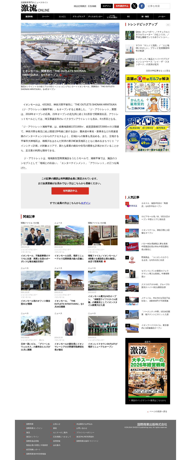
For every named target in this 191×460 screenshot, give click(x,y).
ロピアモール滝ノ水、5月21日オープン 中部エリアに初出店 (155, 218)
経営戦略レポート (33, 449)
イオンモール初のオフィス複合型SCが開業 (35, 302)
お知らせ (56, 424)
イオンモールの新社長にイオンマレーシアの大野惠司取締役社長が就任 (69, 347)
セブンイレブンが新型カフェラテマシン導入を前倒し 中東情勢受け (155, 274)
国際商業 (29, 424)
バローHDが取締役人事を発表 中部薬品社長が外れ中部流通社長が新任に (155, 247)
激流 (28, 432)
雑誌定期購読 (80, 6)
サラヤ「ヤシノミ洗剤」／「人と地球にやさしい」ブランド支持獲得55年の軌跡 (153, 48)
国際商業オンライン (34, 428)
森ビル (41, 340)
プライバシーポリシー (85, 432)
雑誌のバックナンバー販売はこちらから (148, 400)
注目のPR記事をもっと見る (158, 71)
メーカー (161, 17)
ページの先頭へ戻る (158, 411)
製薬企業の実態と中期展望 (37, 445)
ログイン (107, 6)
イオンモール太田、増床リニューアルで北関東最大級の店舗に (69, 257)
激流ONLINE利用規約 (85, 437)
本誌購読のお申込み (84, 424)
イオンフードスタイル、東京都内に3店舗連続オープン (155, 326)
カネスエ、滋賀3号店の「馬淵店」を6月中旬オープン (154, 204)
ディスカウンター (95, 17)
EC (128, 17)
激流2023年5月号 (59, 79)
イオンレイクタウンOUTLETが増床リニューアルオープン (102, 345)
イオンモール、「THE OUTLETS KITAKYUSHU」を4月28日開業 (69, 304)
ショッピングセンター (30, 79)
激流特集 (29, 17)
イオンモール (46, 79)
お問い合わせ (81, 428)
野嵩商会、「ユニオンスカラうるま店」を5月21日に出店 (155, 258)
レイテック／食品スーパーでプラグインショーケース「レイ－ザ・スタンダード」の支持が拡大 (152, 62)
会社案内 (56, 445)
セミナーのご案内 (60, 432)
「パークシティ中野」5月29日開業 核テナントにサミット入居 (155, 313)
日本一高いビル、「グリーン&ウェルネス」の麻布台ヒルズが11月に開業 (35, 347)
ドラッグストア (79, 17)
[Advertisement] (147, 174)
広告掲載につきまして (62, 437)
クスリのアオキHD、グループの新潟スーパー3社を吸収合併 (155, 286)
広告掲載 (92, 6)
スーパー (45, 17)
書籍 (55, 428)
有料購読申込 (122, 6)
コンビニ (62, 17)
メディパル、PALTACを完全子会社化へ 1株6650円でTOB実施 (155, 299)
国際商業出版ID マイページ (87, 441)
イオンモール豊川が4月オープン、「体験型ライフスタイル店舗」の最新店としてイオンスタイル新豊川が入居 (102, 300)
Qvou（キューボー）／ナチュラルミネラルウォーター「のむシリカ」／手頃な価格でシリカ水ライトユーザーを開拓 (153, 35)
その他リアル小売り (45, 86)
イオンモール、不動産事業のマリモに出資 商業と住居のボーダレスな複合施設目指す (35, 258)
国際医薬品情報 (32, 441)
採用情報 (56, 441)
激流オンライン (27, 86)
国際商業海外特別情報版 (36, 454)
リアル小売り (112, 17)
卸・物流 (145, 17)
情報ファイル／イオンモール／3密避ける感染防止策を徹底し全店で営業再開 (102, 258)
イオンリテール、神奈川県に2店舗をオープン (155, 231)
